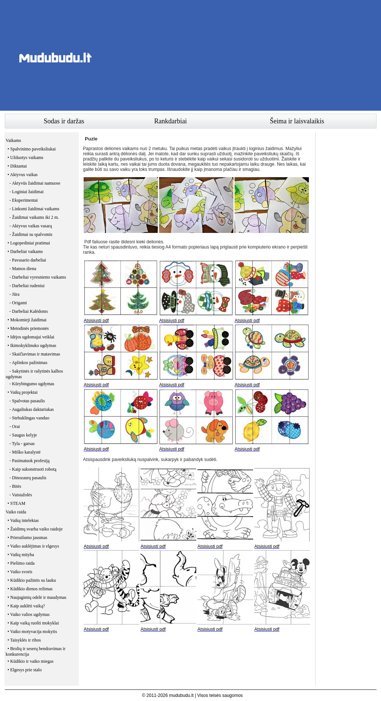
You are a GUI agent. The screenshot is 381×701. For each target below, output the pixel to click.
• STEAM (16, 503)
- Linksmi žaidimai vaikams (34, 208)
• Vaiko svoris (19, 571)
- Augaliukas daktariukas (31, 409)
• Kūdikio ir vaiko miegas (30, 661)
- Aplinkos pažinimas (28, 362)
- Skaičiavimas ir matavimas (34, 354)
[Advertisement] (241, 58)
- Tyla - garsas (22, 443)
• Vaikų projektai (22, 392)
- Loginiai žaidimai (26, 191)
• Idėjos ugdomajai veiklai (30, 337)
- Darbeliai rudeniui (27, 285)
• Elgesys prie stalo (24, 669)
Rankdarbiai (170, 121)
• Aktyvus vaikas (22, 174)
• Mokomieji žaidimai (26, 319)
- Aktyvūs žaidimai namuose (34, 183)
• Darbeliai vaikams (25, 251)
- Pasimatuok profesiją (29, 460)
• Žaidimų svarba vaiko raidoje (34, 529)
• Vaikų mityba (20, 554)
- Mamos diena (22, 268)
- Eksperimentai (23, 200)
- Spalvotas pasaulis (27, 400)
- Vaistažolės (20, 494)
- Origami (18, 302)
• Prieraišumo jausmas (27, 537)
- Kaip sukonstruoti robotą (32, 469)
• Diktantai (17, 166)
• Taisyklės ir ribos (24, 640)
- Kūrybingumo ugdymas (31, 383)
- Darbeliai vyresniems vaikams (37, 277)
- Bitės (15, 486)
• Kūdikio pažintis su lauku (31, 580)
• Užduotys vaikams (25, 157)
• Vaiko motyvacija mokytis (32, 631)
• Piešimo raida (21, 563)
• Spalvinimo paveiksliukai (31, 149)
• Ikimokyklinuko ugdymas (31, 345)
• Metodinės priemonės (28, 328)
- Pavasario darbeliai (27, 260)
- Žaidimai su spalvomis (30, 234)
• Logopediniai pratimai (28, 243)
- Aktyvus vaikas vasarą (30, 225)
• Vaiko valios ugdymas (28, 614)
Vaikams (13, 140)
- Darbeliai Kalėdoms (28, 311)
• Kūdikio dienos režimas (29, 588)
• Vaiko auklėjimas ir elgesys (33, 546)
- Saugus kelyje (23, 435)
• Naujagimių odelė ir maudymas (36, 597)
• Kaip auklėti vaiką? (26, 605)
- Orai (14, 426)
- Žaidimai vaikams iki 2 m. (34, 217)
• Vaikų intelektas (23, 520)
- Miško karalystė (25, 452)
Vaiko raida (16, 512)
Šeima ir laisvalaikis (297, 121)
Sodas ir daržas (64, 121)
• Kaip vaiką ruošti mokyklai (33, 623)
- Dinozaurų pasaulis (27, 477)
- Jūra (14, 294)
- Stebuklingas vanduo (29, 418)
